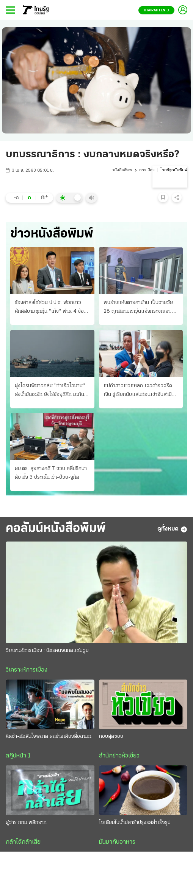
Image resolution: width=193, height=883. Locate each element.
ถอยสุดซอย (111, 737)
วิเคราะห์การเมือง (26, 670)
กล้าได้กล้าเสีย (23, 843)
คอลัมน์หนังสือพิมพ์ (56, 529)
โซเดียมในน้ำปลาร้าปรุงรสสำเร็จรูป (135, 823)
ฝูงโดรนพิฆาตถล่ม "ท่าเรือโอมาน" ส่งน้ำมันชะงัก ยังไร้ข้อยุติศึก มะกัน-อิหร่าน (50, 391)
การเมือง (147, 170)
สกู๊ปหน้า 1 (18, 756)
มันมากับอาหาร (117, 843)
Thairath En (156, 10)
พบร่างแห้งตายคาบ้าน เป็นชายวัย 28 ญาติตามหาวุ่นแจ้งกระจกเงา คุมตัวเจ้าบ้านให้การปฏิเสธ (141, 308)
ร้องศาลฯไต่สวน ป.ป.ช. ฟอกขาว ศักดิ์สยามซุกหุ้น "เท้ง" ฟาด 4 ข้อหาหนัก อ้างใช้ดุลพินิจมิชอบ (52, 308)
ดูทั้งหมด (172, 529)
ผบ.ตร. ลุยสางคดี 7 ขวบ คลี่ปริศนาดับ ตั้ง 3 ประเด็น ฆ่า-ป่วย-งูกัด (51, 473)
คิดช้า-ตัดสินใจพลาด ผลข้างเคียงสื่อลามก (48, 737)
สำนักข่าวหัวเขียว (119, 756)
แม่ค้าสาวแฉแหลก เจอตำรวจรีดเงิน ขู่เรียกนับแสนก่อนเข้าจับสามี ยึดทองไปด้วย (138, 391)
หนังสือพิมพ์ (121, 170)
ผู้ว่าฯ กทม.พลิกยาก (26, 823)
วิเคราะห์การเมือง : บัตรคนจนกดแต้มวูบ (47, 651)
